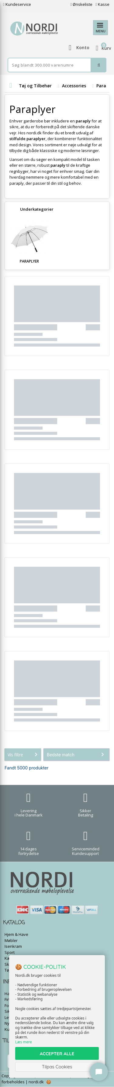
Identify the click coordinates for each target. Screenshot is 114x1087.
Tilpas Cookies (57, 1067)
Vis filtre (24, 754)
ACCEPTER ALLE (57, 1053)
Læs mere (23, 1042)
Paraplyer (29, 261)
